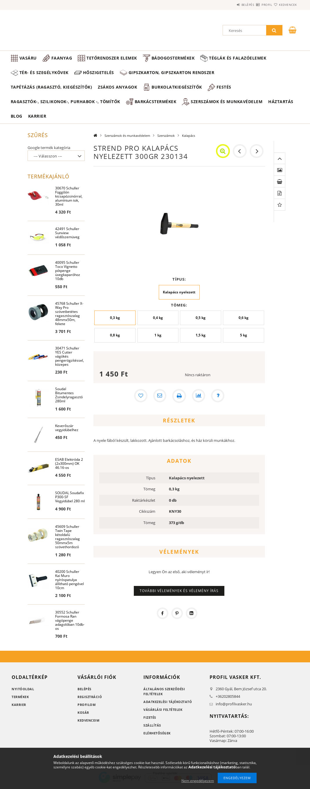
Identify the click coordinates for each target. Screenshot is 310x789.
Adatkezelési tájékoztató (167, 703)
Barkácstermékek (155, 101)
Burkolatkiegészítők (177, 87)
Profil (256, 5)
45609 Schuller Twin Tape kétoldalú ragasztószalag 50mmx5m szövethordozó (67, 538)
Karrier (37, 116)
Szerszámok (166, 135)
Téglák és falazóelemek (237, 58)
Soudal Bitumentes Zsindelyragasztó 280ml (69, 396)
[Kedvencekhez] (140, 396)
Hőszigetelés (98, 72)
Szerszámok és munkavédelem (226, 101)
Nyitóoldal (23, 690)
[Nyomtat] (179, 396)
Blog (16, 116)
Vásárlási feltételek (162, 711)
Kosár (83, 714)
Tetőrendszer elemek (111, 58)
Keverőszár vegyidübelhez (66, 429)
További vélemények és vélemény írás (179, 590)
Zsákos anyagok (117, 87)
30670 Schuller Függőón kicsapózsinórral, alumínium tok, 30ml (68, 196)
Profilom (86, 706)
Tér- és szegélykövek (44, 72)
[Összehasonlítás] (199, 396)
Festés (224, 87)
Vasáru (28, 58)
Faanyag (61, 58)
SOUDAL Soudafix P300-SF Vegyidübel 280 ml (70, 498)
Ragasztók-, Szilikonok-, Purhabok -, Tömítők (65, 101)
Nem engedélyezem (197, 780)
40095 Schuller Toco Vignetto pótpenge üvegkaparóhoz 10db (67, 271)
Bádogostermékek (173, 58)
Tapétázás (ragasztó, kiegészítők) (51, 87)
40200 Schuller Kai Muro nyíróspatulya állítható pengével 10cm (69, 581)
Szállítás (152, 727)
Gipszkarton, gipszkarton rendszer (172, 72)
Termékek (20, 698)
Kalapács (188, 135)
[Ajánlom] (159, 396)
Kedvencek (285, 5)
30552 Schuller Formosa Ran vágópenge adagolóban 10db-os (69, 622)
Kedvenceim (88, 722)
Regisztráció (90, 698)
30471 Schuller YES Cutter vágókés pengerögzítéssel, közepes (69, 357)
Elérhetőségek (157, 734)
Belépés (230, 5)
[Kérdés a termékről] (219, 396)
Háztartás (280, 101)
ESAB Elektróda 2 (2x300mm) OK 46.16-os (69, 464)
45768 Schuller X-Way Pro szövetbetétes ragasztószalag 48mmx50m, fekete (69, 314)
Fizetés (149, 719)
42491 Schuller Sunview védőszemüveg (67, 233)
